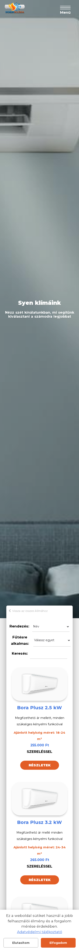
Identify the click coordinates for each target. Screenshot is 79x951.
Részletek (40, 765)
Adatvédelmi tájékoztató (39, 932)
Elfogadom (58, 943)
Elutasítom (20, 943)
